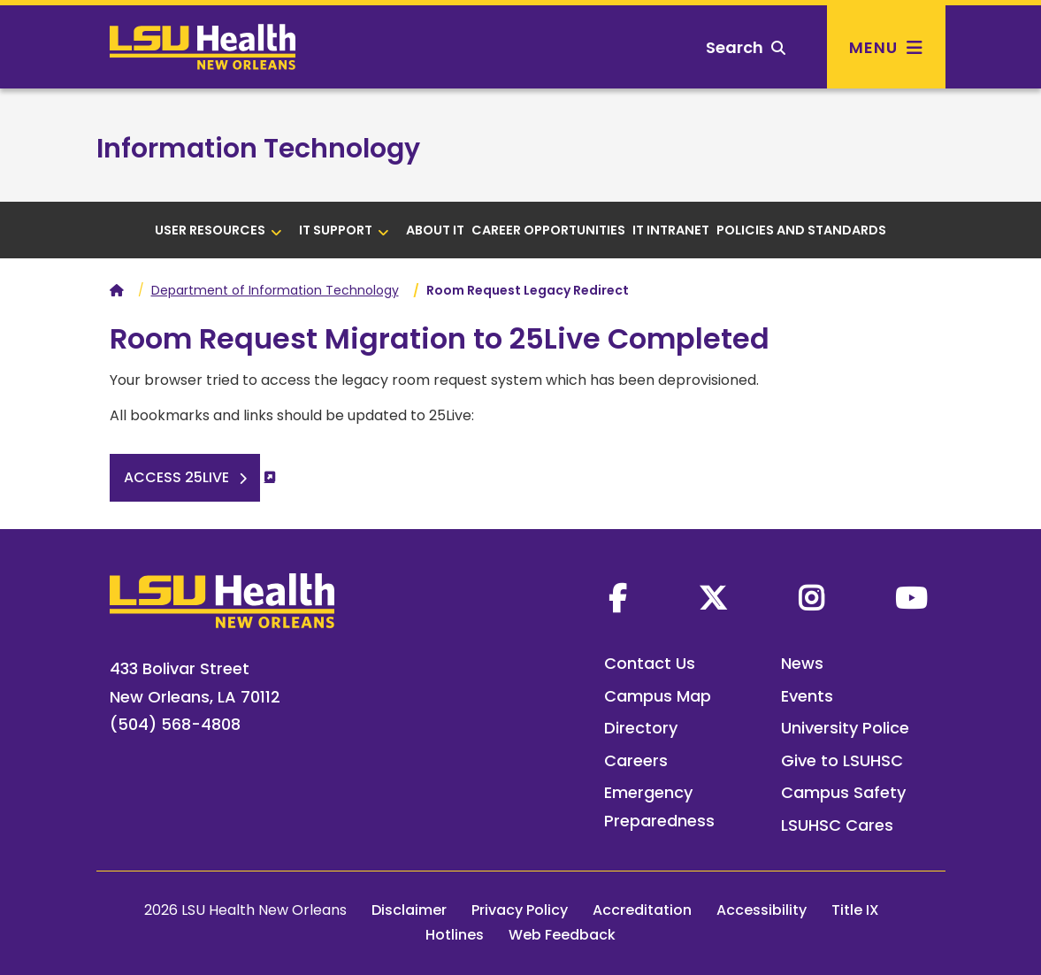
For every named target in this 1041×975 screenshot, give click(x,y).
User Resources (218, 230)
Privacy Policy (519, 910)
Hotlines (454, 935)
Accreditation (642, 910)
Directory (640, 728)
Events (807, 696)
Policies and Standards (801, 230)
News (802, 663)
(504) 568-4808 (175, 724)
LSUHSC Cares (837, 825)
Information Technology (258, 148)
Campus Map (657, 696)
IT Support (344, 230)
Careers (636, 760)
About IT (435, 230)
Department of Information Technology (275, 290)
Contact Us (649, 663)
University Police (845, 728)
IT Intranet (670, 230)
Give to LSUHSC (842, 760)
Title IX (855, 910)
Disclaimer (409, 910)
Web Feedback (562, 935)
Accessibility (761, 910)
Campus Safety (843, 792)
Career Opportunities (548, 230)
